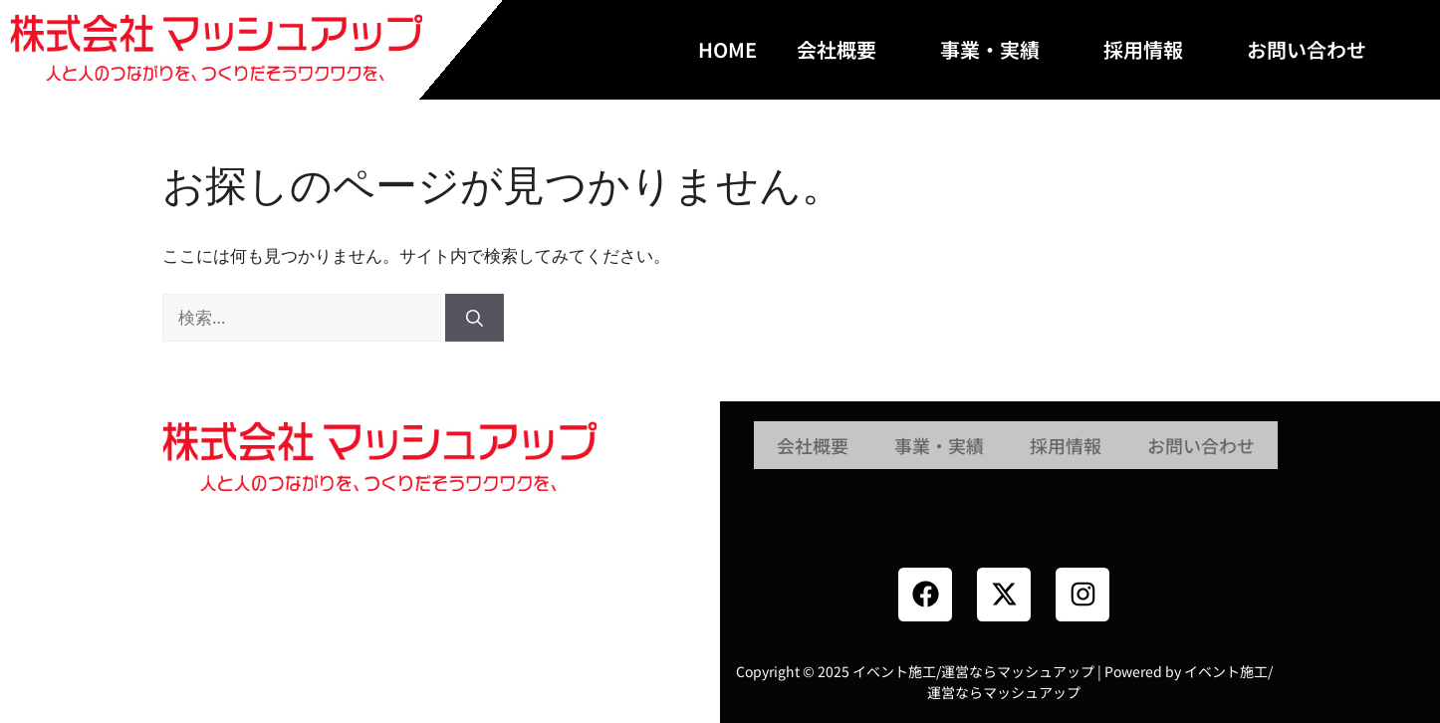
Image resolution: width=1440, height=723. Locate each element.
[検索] (474, 318)
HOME (727, 49)
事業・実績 (1002, 49)
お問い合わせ (1318, 49)
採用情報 (1155, 49)
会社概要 (848, 49)
